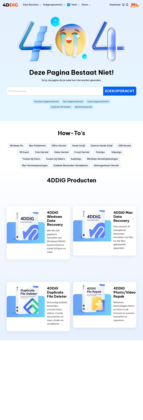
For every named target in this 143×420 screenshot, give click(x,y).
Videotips (116, 152)
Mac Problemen (37, 145)
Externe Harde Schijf (101, 145)
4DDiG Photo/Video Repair (124, 292)
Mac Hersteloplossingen (35, 165)
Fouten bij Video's (55, 158)
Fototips (100, 152)
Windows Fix (16, 145)
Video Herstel (61, 152)
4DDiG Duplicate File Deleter (57, 292)
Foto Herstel (41, 152)
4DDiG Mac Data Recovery (123, 217)
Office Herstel (59, 145)
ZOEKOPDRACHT (120, 91)
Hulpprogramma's (52, 4)
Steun (85, 4)
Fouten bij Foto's (31, 158)
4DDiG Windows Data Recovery (55, 219)
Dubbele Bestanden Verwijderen (70, 165)
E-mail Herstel (81, 152)
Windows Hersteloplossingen (102, 158)
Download (115, 4)
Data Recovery (30, 4)
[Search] (55, 91)
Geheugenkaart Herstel (106, 165)
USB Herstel (124, 145)
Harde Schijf (78, 145)
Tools (72, 4)
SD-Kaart (24, 152)
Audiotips (76, 158)
